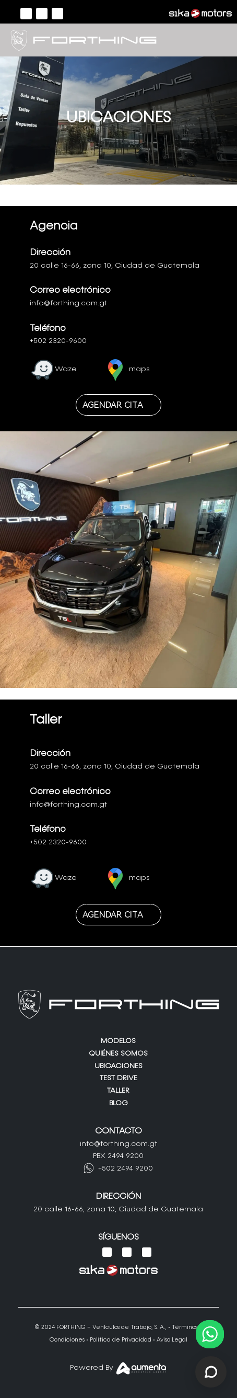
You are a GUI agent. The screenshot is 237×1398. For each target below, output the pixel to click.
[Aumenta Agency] (141, 1371)
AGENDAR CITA (112, 404)
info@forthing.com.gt (68, 303)
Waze (66, 369)
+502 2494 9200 (125, 1168)
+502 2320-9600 (58, 341)
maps (139, 369)
